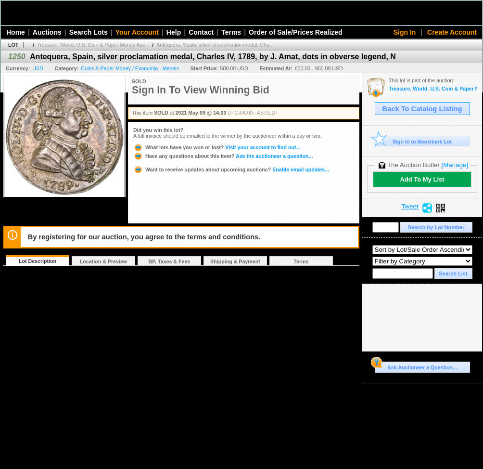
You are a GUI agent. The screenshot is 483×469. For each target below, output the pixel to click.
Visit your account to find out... (216, 147)
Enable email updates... (231, 169)
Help (173, 32)
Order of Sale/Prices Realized (296, 32)
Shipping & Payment (235, 261)
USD (37, 68)
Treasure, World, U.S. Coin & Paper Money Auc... (93, 45)
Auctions (47, 32)
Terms (231, 32)
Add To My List (422, 179)
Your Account (137, 32)
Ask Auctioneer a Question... (416, 366)
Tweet (410, 206)
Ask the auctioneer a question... (223, 156)
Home (15, 32)
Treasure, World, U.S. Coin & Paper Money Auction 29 (433, 88)
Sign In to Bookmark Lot (413, 141)
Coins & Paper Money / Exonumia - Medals (130, 68)
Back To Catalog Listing (422, 109)
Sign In (405, 32)
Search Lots (88, 32)
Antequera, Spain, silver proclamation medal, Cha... (214, 45)
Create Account (452, 32)
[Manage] (455, 165)
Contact (201, 32)
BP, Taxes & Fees (170, 261)
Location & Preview (103, 261)
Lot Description (37, 261)
